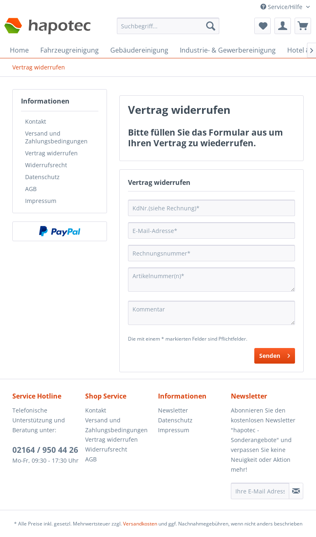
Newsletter (173, 410)
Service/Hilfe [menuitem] (282, 7)
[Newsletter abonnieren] (296, 491)
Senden (274, 354)
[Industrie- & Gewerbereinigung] (227, 50)
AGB (31, 189)
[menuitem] (168, 30)
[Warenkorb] (303, 26)
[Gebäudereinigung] (139, 50)
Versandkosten (140, 523)
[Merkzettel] (262, 26)
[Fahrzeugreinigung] (70, 50)
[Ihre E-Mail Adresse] (260, 491)
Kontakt (35, 121)
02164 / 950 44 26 (45, 450)
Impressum (40, 201)
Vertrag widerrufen (51, 153)
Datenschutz (42, 177)
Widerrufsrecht (46, 165)
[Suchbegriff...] (168, 26)
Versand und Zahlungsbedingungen (56, 137)
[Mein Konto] (282, 26)
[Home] (19, 50)
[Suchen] (210, 26)
